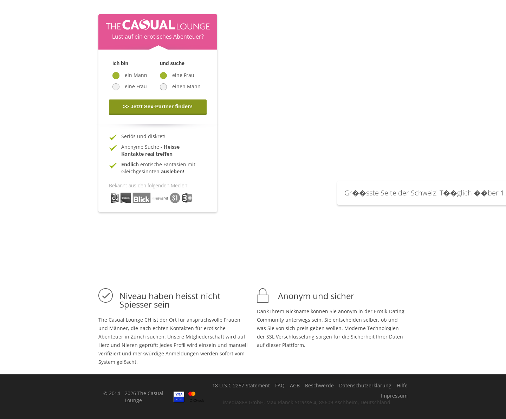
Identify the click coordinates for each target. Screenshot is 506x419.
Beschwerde (319, 385)
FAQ (280, 385)
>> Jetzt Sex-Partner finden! (158, 106)
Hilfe (402, 385)
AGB (295, 385)
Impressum (394, 395)
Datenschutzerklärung (365, 385)
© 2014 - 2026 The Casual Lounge (133, 397)
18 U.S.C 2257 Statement (241, 385)
